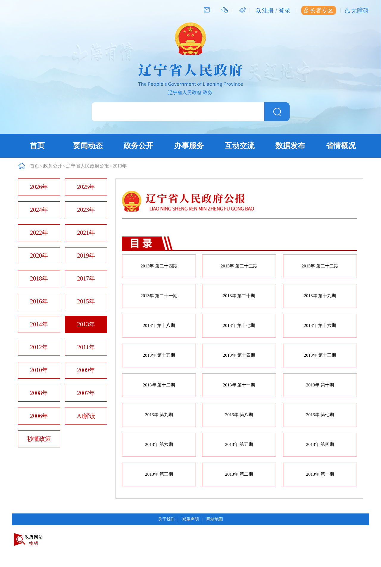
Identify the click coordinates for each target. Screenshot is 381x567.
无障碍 (360, 10)
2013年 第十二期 (159, 385)
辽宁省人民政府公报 (87, 165)
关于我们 (166, 519)
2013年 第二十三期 (239, 266)
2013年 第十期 (320, 385)
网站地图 (214, 519)
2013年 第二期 (239, 474)
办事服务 (189, 146)
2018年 (39, 278)
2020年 (39, 255)
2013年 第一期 (320, 474)
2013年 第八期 (239, 414)
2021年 (86, 232)
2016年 (39, 301)
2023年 (86, 209)
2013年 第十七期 (239, 325)
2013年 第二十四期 (158, 266)
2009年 (86, 370)
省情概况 (341, 146)
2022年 (39, 232)
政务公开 (138, 146)
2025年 (86, 187)
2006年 (39, 416)
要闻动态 (88, 146)
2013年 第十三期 (320, 355)
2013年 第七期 (320, 414)
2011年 (86, 347)
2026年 (39, 187)
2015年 (86, 301)
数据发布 (290, 146)
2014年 (39, 324)
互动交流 (239, 146)
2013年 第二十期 (239, 295)
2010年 (39, 370)
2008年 (39, 393)
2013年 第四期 (320, 444)
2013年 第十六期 (320, 325)
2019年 (86, 255)
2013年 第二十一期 (158, 295)
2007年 (86, 393)
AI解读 (86, 416)
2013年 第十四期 (239, 355)
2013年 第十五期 (159, 355)
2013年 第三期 (159, 474)
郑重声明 (190, 519)
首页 (37, 146)
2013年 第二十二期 (320, 266)
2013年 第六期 (159, 444)
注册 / (270, 10)
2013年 (120, 165)
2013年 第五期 (239, 444)
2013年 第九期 (159, 414)
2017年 (86, 278)
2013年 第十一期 (239, 385)
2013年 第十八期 (159, 325)
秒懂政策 (39, 439)
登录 (285, 10)
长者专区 (318, 10)
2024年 (39, 209)
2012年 (39, 347)
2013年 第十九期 (320, 295)
